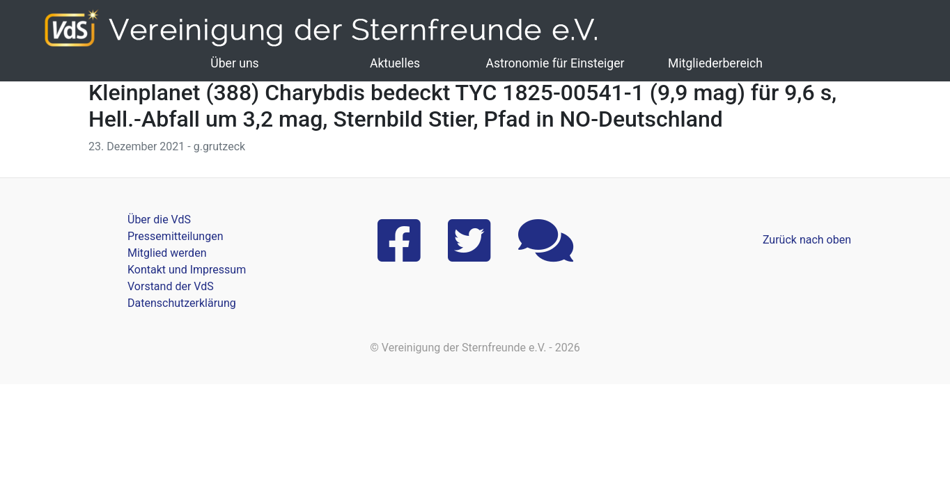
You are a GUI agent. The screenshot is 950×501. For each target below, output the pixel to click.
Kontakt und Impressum (186, 269)
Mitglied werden (166, 253)
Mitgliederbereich (715, 63)
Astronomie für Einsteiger (554, 63)
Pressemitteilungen (175, 236)
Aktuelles (395, 63)
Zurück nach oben (807, 239)
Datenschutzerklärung (181, 303)
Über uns (234, 63)
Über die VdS (159, 219)
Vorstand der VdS (170, 286)
